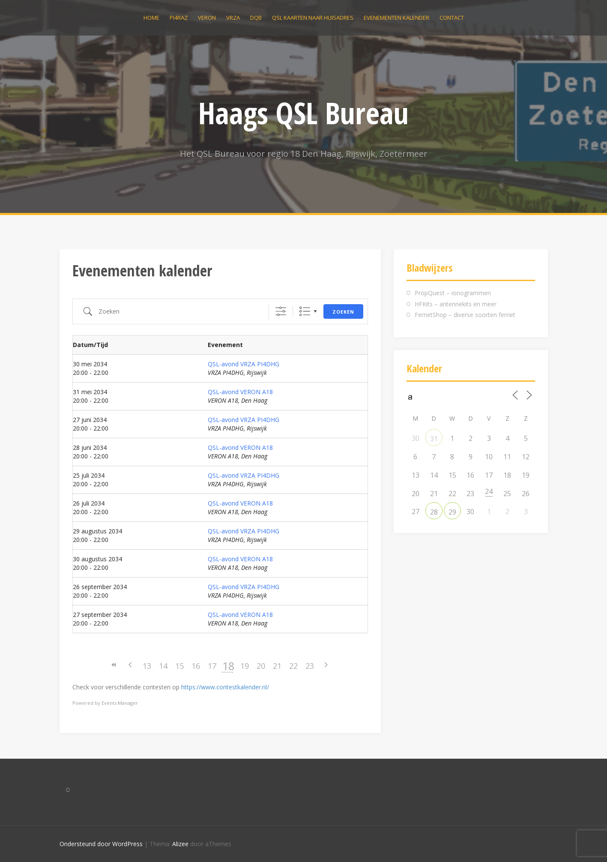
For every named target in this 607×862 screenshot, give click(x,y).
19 (244, 666)
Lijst (304, 311)
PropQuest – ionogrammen (453, 293)
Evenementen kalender (396, 17)
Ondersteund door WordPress (101, 844)
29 (452, 512)
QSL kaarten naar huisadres (312, 17)
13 (147, 666)
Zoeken (343, 311)
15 (179, 666)
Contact (452, 17)
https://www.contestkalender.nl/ (225, 687)
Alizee (180, 844)
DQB (256, 17)
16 (195, 666)
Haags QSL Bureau (303, 112)
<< (114, 664)
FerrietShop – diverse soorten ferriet (465, 315)
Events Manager (120, 703)
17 (212, 666)
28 (434, 512)
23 (309, 666)
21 (277, 666)
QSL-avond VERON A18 (240, 392)
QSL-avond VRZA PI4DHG (243, 364)
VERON (207, 17)
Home (151, 17)
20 (261, 666)
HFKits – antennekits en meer (455, 304)
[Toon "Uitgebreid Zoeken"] (280, 311)
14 (163, 666)
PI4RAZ (179, 17)
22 (293, 666)
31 (434, 438)
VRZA (233, 17)
